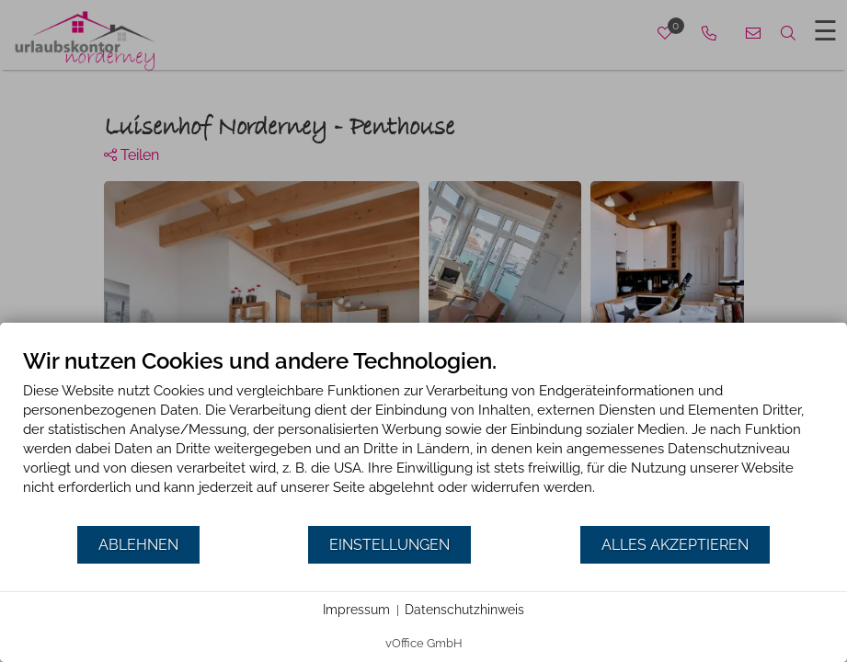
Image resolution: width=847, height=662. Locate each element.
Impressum (356, 609)
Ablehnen (138, 545)
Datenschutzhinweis (464, 609)
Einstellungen (389, 545)
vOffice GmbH (424, 643)
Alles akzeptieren (675, 545)
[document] (423, 435)
